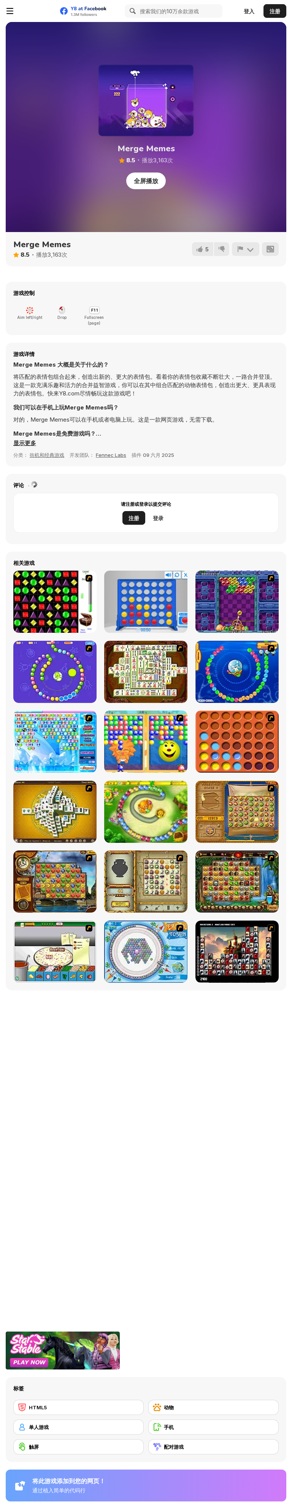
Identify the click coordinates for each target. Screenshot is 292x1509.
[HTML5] (78, 1407)
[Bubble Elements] (55, 742)
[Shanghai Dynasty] (145, 672)
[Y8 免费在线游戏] (36, 11)
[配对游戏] (213, 1446)
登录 (158, 518)
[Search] (131, 11)
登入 (249, 11)
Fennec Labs (111, 455)
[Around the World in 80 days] (55, 881)
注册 (275, 11)
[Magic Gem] (145, 742)
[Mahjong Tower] (55, 812)
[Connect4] (237, 742)
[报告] (245, 249)
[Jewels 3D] (55, 602)
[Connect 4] (145, 602)
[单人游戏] (78, 1427)
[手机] (213, 1427)
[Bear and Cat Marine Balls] (237, 672)
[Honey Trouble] (145, 812)
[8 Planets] (55, 672)
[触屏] (78, 1446)
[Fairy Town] (145, 952)
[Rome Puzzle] (237, 881)
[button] (24, 443)
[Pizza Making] (55, 952)
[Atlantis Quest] (145, 881)
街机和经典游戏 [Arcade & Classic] (47, 455)
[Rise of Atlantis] (237, 812)
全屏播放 (146, 181)
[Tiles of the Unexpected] (237, 952)
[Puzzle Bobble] (237, 602)
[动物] (213, 1407)
